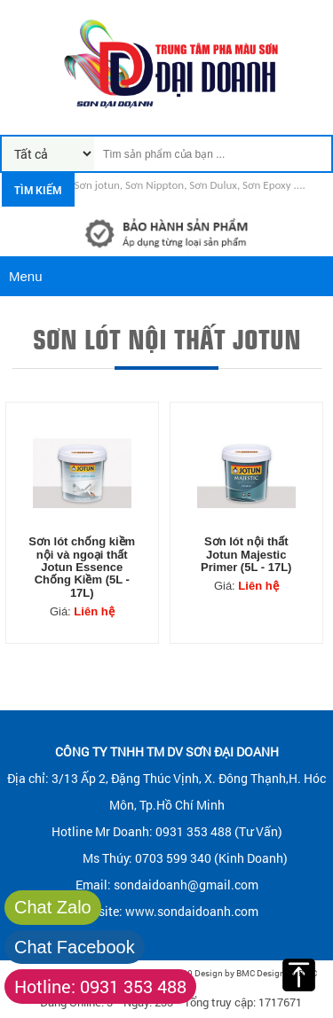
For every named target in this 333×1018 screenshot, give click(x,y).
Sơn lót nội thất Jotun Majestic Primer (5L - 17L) (246, 555)
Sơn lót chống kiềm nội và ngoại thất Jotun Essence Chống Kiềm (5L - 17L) (81, 567)
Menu (26, 276)
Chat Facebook (74, 947)
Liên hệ (94, 611)
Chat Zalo (52, 907)
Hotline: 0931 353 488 (100, 986)
